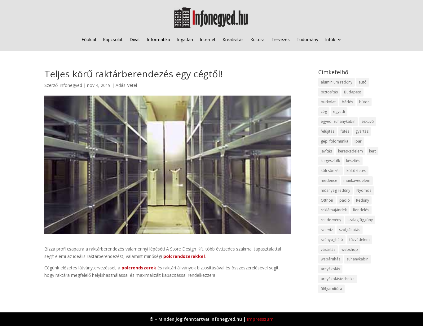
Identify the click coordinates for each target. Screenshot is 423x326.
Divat (135, 39)
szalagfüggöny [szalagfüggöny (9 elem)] (360, 219)
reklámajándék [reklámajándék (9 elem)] (334, 209)
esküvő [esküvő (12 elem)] (368, 121)
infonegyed (71, 85)
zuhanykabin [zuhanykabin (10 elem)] (357, 259)
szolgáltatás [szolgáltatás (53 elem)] (349, 229)
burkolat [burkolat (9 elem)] (328, 102)
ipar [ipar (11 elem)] (358, 141)
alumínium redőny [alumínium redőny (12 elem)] (336, 82)
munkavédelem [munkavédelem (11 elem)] (356, 180)
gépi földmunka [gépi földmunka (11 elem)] (334, 141)
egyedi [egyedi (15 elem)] (339, 111)
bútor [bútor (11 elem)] (364, 102)
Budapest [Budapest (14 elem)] (352, 92)
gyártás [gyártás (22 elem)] (361, 131)
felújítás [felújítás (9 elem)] (327, 131)
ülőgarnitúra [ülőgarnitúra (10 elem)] (331, 288)
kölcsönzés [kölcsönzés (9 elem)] (330, 170)
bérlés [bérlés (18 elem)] (347, 102)
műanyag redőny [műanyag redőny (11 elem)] (335, 190)
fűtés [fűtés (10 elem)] (345, 131)
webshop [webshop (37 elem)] (349, 249)
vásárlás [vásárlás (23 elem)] (328, 249)
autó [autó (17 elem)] (363, 82)
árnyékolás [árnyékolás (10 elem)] (330, 269)
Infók (330, 39)
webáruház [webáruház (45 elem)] (330, 259)
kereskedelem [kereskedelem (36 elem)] (350, 151)
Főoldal (89, 39)
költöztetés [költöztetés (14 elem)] (356, 170)
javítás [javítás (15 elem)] (326, 151)
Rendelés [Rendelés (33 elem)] (361, 209)
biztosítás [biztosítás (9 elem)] (329, 92)
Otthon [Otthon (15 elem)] (327, 200)
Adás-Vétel (126, 85)
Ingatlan (185, 39)
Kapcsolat (113, 39)
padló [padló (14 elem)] (344, 200)
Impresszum (260, 319)
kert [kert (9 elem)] (372, 151)
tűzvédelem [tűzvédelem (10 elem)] (359, 239)
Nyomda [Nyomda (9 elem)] (364, 190)
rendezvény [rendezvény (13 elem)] (331, 219)
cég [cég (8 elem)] (324, 111)
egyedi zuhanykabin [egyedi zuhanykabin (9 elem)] (338, 121)
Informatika (158, 39)
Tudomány (307, 39)
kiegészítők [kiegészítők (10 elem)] (330, 160)
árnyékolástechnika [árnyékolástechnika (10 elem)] (338, 278)
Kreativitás (233, 39)
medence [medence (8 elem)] (329, 180)
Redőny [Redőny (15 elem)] (362, 200)
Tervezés (280, 39)
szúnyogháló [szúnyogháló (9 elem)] (332, 239)
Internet (208, 39)
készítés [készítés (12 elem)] (353, 160)
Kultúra (257, 39)
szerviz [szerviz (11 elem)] (327, 229)
